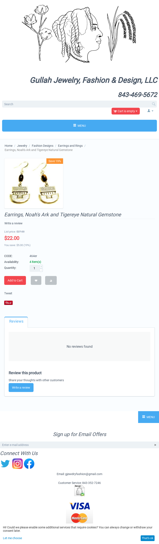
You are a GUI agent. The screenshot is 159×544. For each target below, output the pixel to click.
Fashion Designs (42, 145)
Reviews (16, 321)
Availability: (11, 262)
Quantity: (10, 267)
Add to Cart (15, 280)
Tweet (8, 293)
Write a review (13, 223)
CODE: (8, 256)
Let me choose (12, 538)
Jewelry (22, 145)
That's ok (147, 538)
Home (8, 145)
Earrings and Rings (70, 145)
